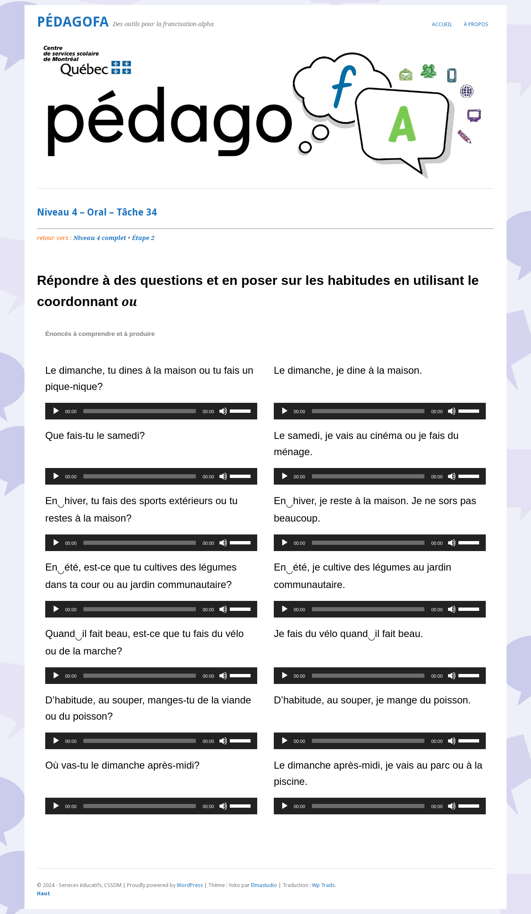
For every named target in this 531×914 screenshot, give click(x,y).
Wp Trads (323, 885)
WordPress (190, 885)
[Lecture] (56, 411)
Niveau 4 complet (99, 238)
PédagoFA (73, 22)
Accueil (442, 24)
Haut (43, 893)
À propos (476, 24)
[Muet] (223, 411)
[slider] (139, 411)
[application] (151, 411)
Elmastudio (264, 885)
